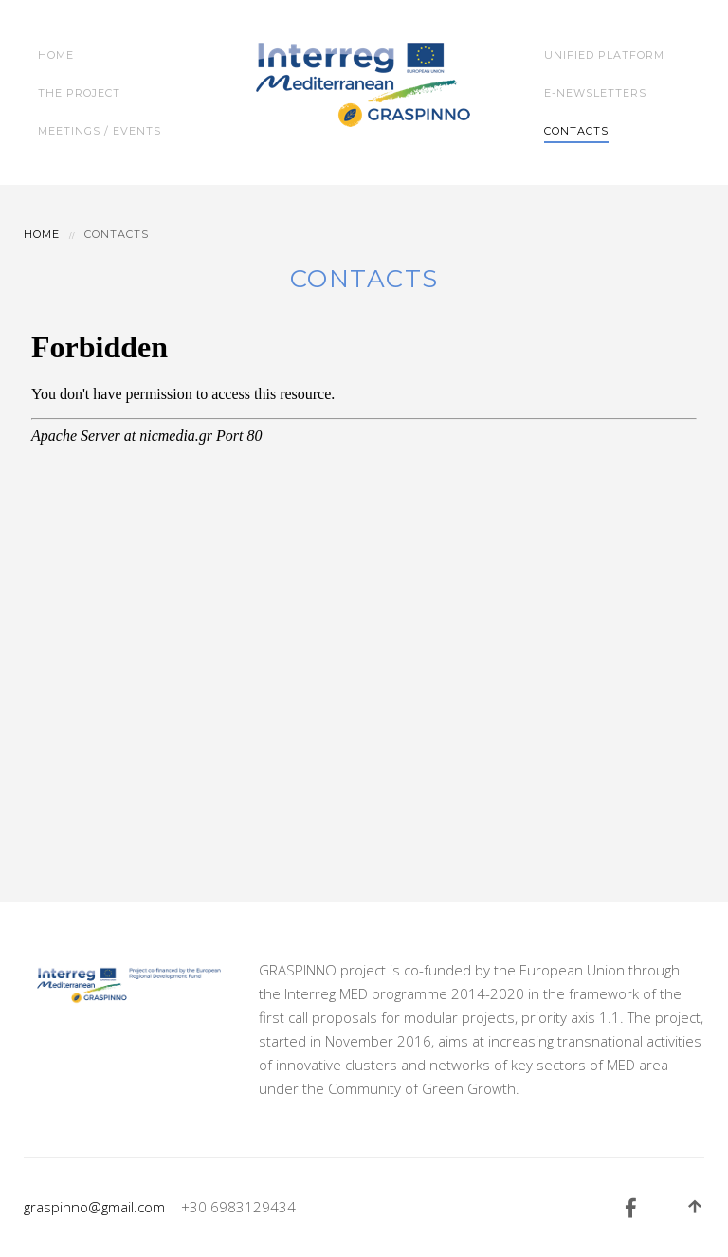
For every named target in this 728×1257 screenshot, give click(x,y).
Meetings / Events (99, 130)
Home (56, 55)
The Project (79, 93)
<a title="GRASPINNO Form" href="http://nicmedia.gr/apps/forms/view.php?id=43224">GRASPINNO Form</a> (364, 587)
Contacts (576, 130)
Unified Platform (604, 55)
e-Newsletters (595, 93)
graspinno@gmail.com (94, 1206)
